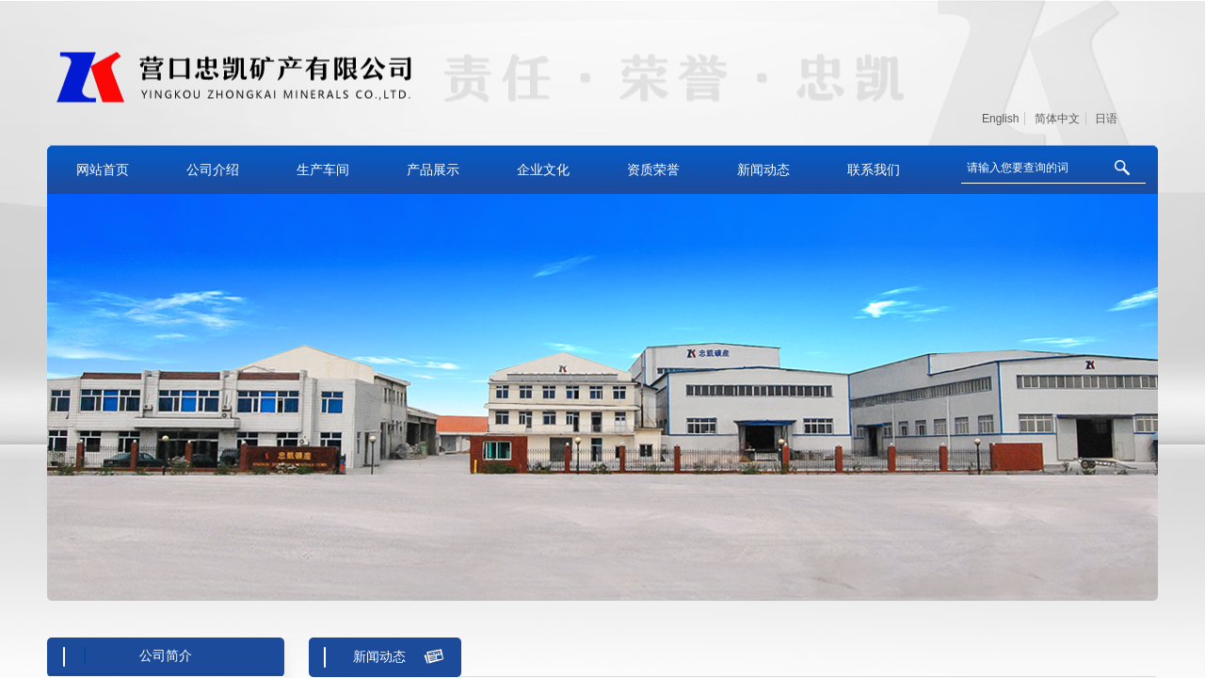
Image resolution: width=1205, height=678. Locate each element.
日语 (1106, 118)
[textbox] (1030, 167)
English (1000, 118)
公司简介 (165, 656)
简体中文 (1057, 118)
